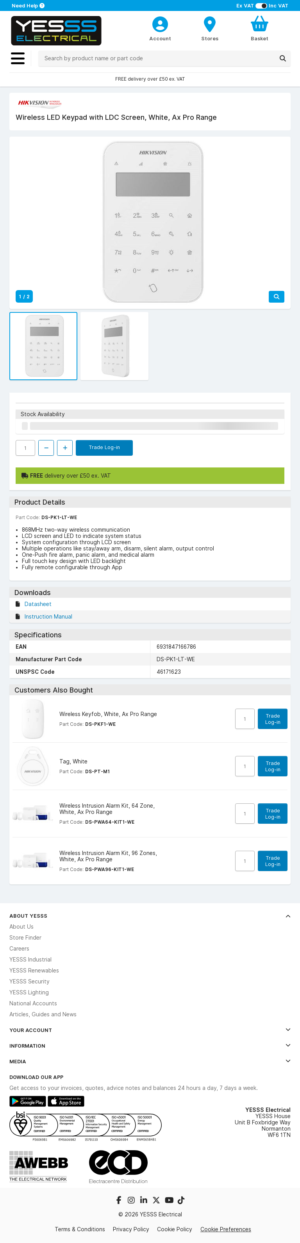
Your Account (150, 1030)
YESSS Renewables (34, 970)
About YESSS (150, 916)
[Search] (283, 58)
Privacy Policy (131, 1229)
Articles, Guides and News (43, 1014)
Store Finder (25, 938)
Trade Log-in (104, 447)
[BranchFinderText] (210, 28)
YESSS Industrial (30, 959)
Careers (19, 948)
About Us (21, 927)
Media (150, 1061)
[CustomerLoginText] (160, 23)
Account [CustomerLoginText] (160, 38)
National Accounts (33, 1003)
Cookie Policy (174, 1229)
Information (150, 1046)
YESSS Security (29, 981)
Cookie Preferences (225, 1229)
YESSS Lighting (29, 992)
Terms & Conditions (80, 1229)
